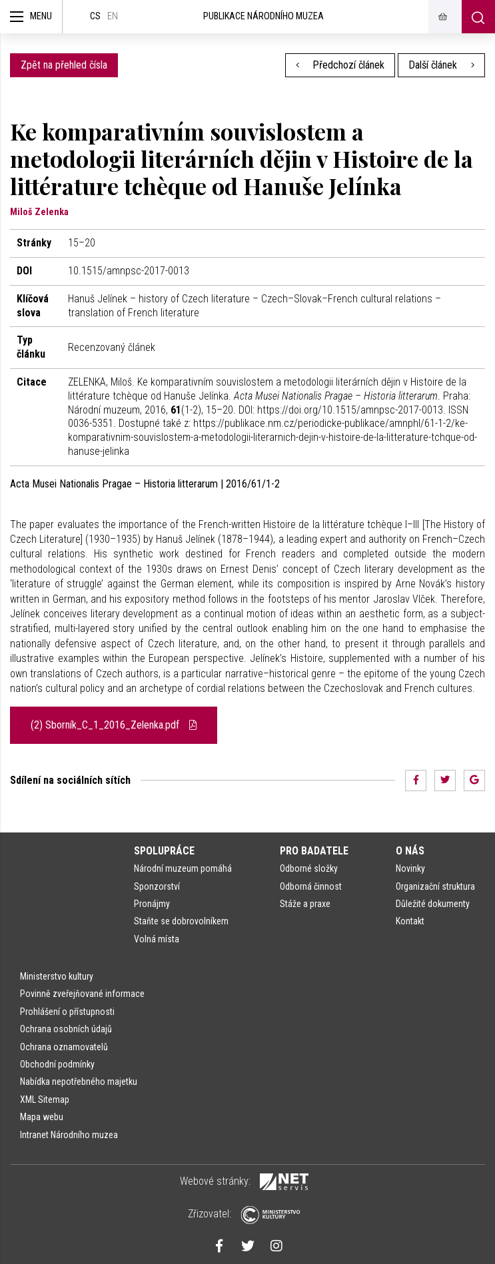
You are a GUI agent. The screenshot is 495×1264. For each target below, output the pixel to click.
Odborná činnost (311, 886)
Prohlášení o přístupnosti (67, 1011)
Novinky (410, 868)
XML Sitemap (44, 1099)
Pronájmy (152, 903)
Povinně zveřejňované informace (82, 993)
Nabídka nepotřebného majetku (78, 1081)
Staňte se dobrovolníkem (181, 921)
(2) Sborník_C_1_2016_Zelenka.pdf (114, 725)
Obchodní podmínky (57, 1064)
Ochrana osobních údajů (66, 1029)
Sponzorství (157, 886)
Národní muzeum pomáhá (183, 868)
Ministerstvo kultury (56, 976)
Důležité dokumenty (433, 903)
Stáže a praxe (305, 903)
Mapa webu (41, 1116)
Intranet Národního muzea (69, 1134)
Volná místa (156, 939)
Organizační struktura (435, 886)
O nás (410, 850)
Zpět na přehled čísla (64, 65)
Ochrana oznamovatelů (64, 1047)
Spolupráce (164, 850)
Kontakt (410, 921)
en (112, 16)
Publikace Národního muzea (263, 16)
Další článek (441, 65)
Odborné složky (309, 868)
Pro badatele (314, 850)
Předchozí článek (340, 65)
